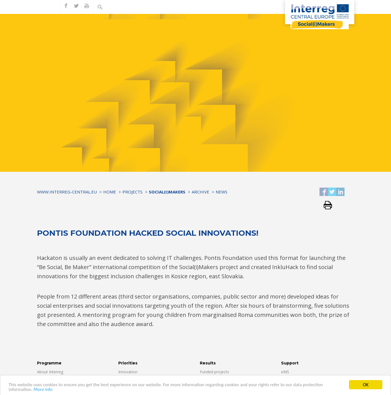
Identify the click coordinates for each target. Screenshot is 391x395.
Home (109, 192)
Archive (200, 192)
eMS (285, 371)
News (221, 192)
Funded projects (214, 371)
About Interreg (50, 371)
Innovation (127, 371)
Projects (132, 192)
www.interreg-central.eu (67, 192)
